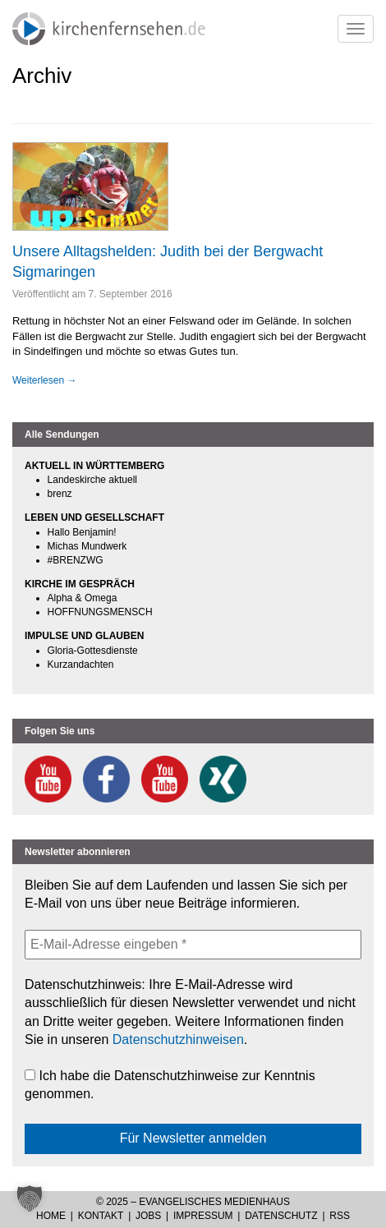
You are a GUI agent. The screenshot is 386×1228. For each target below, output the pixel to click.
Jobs (148, 1215)
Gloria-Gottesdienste (93, 650)
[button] (29, 1198)
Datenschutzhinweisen (178, 1039)
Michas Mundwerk (87, 546)
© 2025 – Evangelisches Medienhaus (193, 1201)
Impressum (203, 1215)
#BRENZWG (75, 560)
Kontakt (101, 1215)
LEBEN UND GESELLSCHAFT (94, 517)
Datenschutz (281, 1215)
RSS (339, 1215)
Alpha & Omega (82, 598)
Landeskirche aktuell (92, 479)
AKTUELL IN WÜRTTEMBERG (94, 465)
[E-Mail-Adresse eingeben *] (193, 944)
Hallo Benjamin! (82, 532)
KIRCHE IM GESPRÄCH (80, 584)
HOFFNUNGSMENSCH (100, 612)
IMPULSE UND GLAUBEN (84, 636)
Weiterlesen (44, 380)
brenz (60, 493)
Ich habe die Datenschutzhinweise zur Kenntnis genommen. (170, 1085)
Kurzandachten (81, 664)
